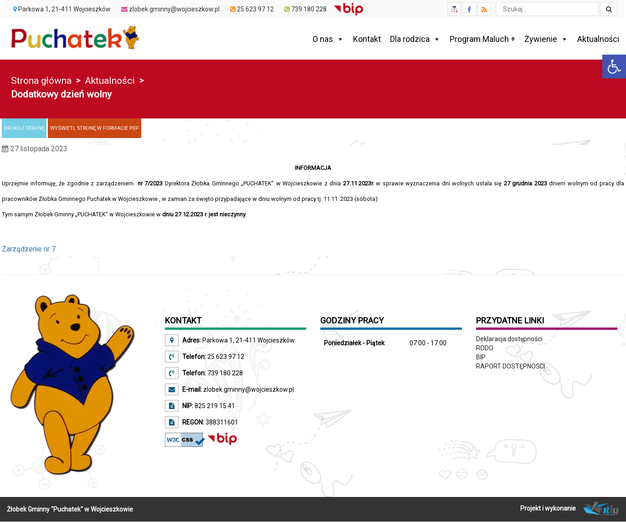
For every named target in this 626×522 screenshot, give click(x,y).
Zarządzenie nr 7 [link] (29, 249)
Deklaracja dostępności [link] (509, 339)
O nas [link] (328, 39)
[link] (614, 66)
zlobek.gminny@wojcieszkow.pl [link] (248, 389)
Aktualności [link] (598, 39)
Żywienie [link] (546, 39)
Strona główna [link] (41, 80)
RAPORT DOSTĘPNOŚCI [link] (510, 366)
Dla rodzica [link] (415, 39)
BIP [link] (481, 357)
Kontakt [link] (367, 39)
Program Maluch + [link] (482, 39)
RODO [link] (484, 348)
